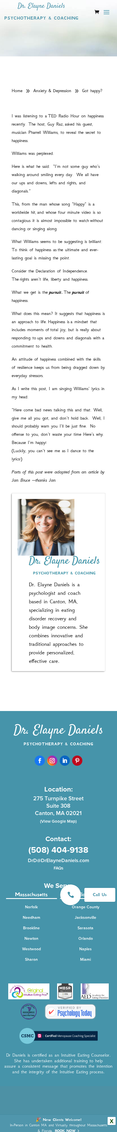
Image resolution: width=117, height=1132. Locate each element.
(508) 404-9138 (58, 850)
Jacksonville (85, 917)
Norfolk (31, 907)
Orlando (85, 938)
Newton (31, 938)
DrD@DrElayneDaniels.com (58, 860)
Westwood (31, 949)
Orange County (85, 907)
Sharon (31, 959)
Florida (85, 894)
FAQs (58, 868)
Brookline (31, 928)
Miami (85, 959)
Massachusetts (31, 894)
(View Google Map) (58, 821)
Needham (31, 917)
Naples (85, 949)
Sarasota (85, 928)
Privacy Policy (93, 1123)
